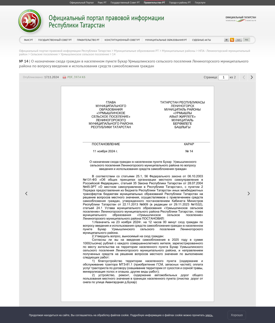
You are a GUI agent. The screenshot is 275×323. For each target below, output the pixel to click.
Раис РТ (28, 40)
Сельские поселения (44, 54)
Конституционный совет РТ (122, 40)
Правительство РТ (88, 40)
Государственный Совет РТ (55, 40)
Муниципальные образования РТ (166, 40)
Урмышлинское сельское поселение (85, 54)
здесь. (209, 315)
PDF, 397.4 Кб (76, 77)
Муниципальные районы (178, 51)
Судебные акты (201, 40)
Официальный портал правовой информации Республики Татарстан (106, 21)
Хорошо (237, 315)
